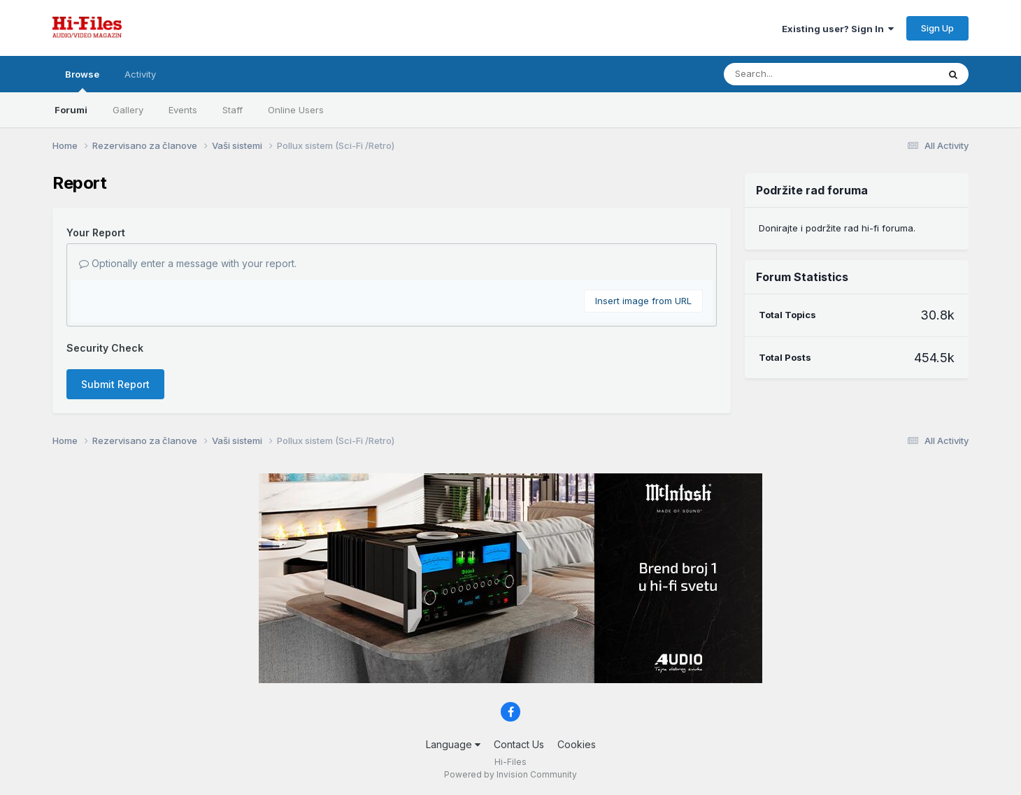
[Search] (793, 74)
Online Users (296, 109)
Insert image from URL (643, 300)
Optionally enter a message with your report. (188, 263)
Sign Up (937, 28)
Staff (232, 109)
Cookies (576, 744)
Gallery (128, 109)
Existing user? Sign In (838, 28)
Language (453, 744)
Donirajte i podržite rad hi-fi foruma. (837, 228)
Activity (140, 74)
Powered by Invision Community (510, 774)
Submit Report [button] (115, 384)
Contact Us (519, 744)
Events (183, 109)
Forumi (71, 109)
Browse (82, 80)
